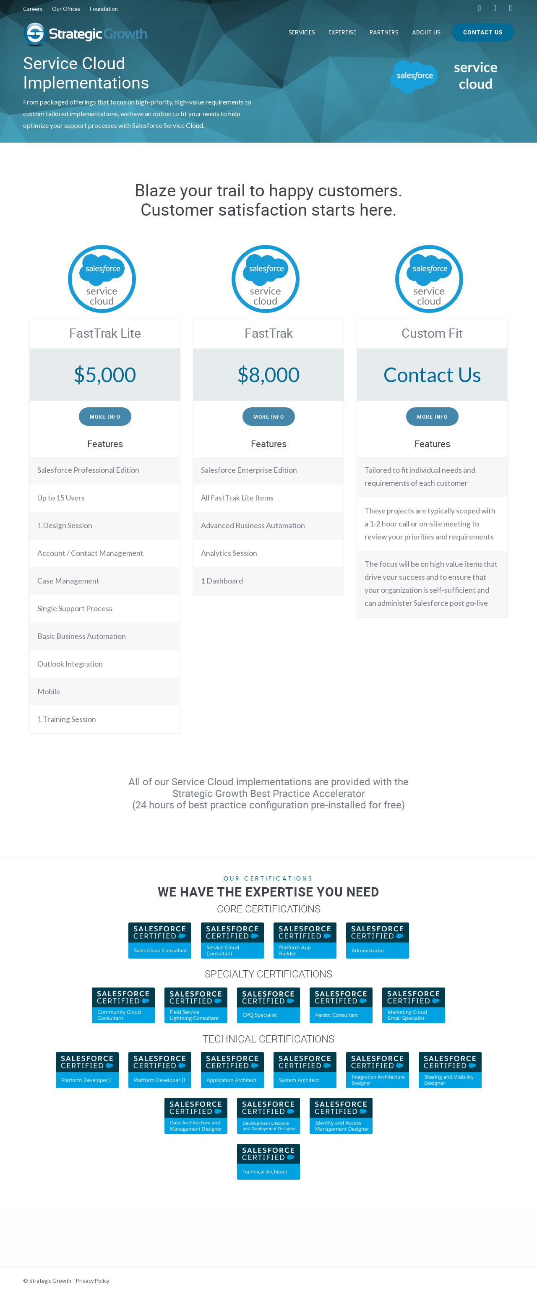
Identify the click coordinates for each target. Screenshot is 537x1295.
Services (302, 33)
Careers (32, 8)
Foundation (104, 8)
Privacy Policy (93, 1280)
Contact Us (483, 32)
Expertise (342, 33)
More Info (105, 416)
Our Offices (66, 8)
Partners (384, 33)
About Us (426, 33)
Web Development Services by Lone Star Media (455, 1280)
